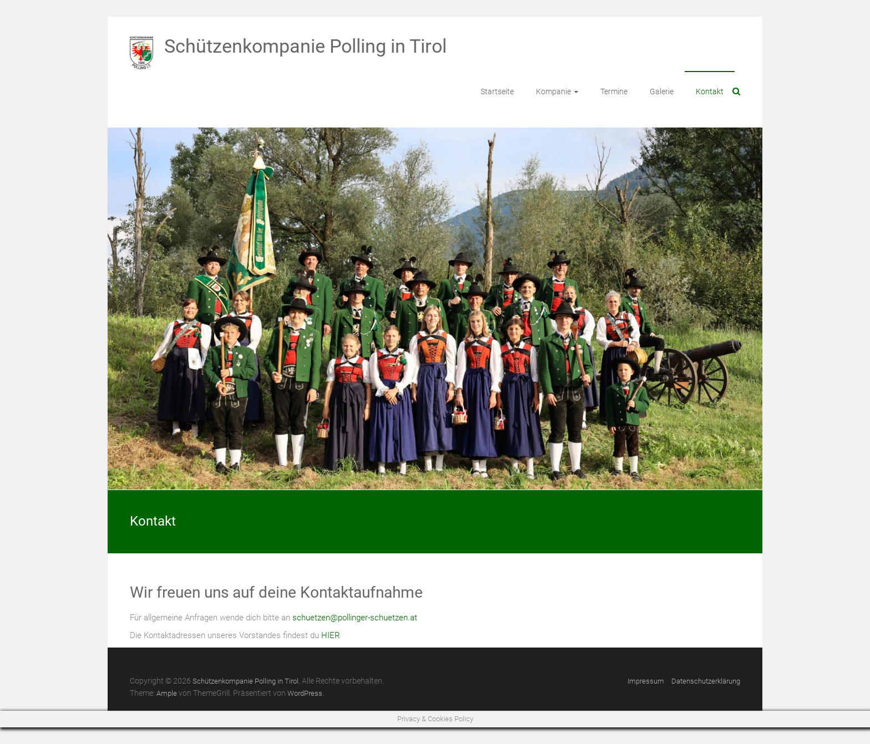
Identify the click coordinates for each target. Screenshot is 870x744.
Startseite (497, 91)
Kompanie (553, 91)
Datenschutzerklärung (705, 681)
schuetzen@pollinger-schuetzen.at (354, 618)
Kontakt (710, 91)
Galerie (662, 91)
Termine (614, 91)
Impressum (646, 681)
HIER (330, 635)
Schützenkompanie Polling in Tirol (305, 46)
